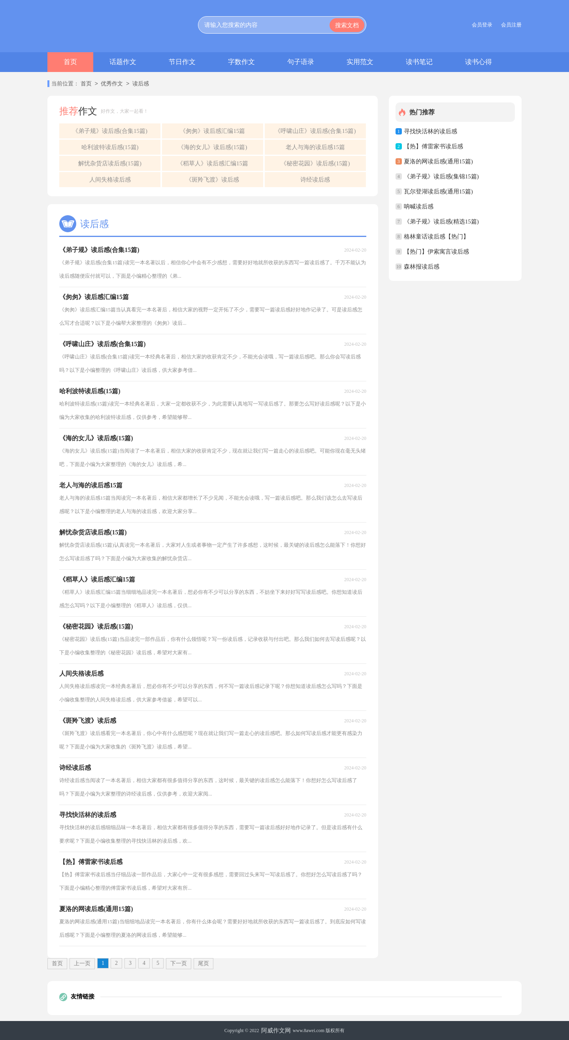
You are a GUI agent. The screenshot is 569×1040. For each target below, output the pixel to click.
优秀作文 (112, 84)
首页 (70, 62)
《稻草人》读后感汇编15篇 (212, 163)
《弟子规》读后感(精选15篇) (441, 221)
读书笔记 (419, 62)
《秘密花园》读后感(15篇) (315, 163)
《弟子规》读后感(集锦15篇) (441, 176)
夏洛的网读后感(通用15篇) (438, 161)
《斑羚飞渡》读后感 (212, 179)
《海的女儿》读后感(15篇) (212, 147)
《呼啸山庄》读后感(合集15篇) (315, 131)
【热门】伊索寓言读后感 (436, 251)
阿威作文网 (276, 1030)
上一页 (82, 963)
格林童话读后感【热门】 (436, 236)
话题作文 (122, 62)
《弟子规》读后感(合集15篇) (109, 131)
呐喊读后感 (418, 206)
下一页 (178, 963)
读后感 (140, 84)
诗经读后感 (315, 179)
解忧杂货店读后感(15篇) (109, 163)
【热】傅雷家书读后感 (433, 146)
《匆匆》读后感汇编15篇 (212, 131)
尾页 (203, 963)
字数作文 (241, 62)
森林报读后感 (421, 266)
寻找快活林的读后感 (430, 131)
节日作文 (182, 62)
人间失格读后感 (110, 179)
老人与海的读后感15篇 (315, 147)
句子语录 (300, 62)
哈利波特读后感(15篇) (110, 147)
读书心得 (478, 62)
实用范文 (360, 62)
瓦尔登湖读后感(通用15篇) (438, 191)
